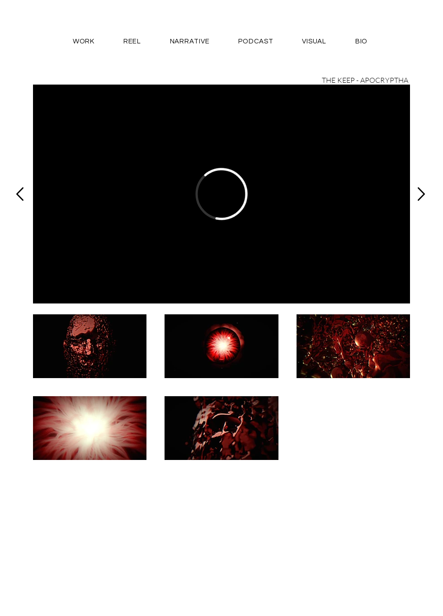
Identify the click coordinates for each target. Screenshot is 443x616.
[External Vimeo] (221, 194)
